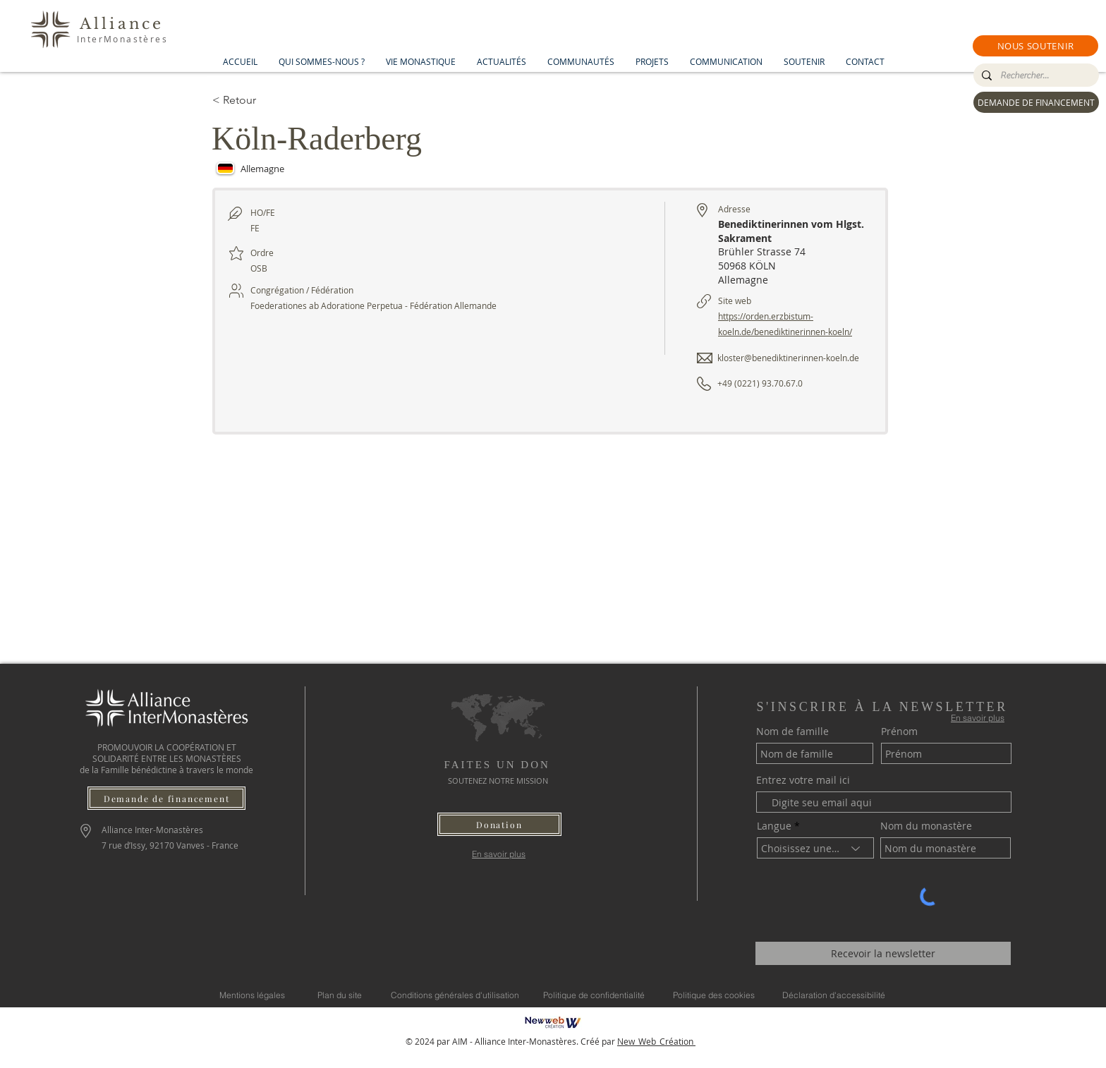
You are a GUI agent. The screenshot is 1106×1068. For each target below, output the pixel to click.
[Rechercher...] (1034, 75)
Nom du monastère (926, 826)
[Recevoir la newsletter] (883, 953)
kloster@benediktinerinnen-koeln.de (788, 357)
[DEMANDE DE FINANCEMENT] (1036, 102)
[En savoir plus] (499, 854)
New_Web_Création (656, 1041)
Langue (774, 826)
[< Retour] (262, 100)
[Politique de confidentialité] (594, 995)
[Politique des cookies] (714, 995)
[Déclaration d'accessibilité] (834, 995)
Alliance (122, 24)
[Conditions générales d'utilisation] (455, 995)
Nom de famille (792, 731)
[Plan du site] (339, 995)
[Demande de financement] (166, 798)
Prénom (899, 731)
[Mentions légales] (252, 995)
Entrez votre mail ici (803, 780)
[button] (1035, 45)
